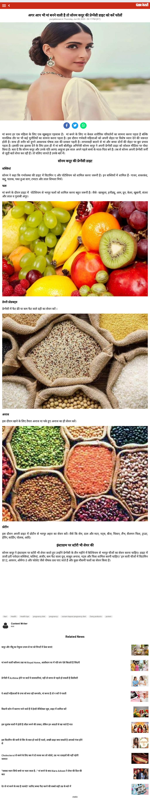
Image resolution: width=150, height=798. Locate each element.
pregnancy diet (39, 617)
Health (13, 617)
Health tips (24, 617)
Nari (5, 617)
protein (108, 617)
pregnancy (53, 617)
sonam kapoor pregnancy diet (74, 617)
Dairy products (96, 617)
